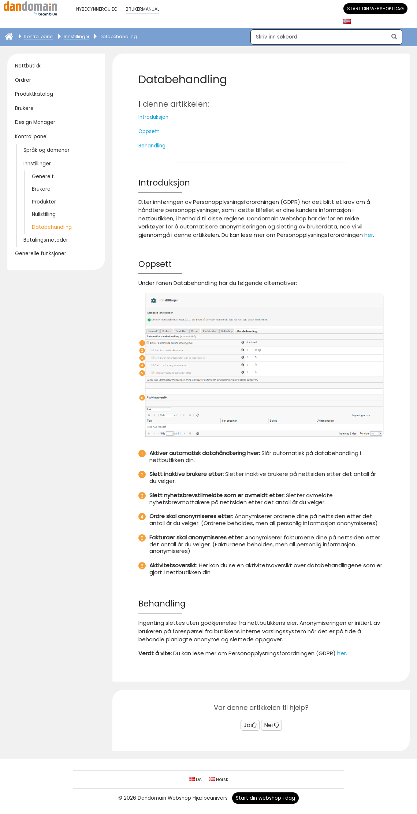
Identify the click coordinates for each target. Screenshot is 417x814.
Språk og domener (46, 150)
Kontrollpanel (31, 136)
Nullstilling (44, 214)
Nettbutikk (28, 65)
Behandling (151, 145)
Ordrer (23, 80)
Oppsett (148, 131)
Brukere (24, 108)
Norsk (218, 779)
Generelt (43, 176)
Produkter (44, 201)
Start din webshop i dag (375, 9)
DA (195, 779)
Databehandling (52, 227)
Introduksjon (153, 117)
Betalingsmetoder (45, 239)
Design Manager (35, 122)
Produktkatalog (34, 94)
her (368, 235)
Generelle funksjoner (40, 253)
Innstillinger (37, 163)
